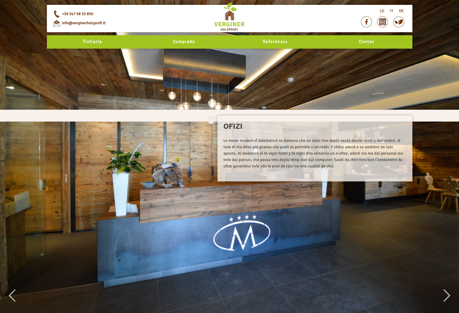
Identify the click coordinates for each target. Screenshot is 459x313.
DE (401, 21)
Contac (366, 59)
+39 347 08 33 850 (77, 30)
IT (391, 21)
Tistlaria (92, 59)
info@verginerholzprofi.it (84, 39)
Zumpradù (184, 59)
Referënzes (275, 59)
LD (382, 21)
